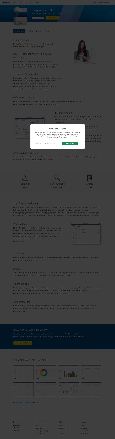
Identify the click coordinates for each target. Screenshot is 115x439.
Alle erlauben (70, 143)
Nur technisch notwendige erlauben (45, 143)
